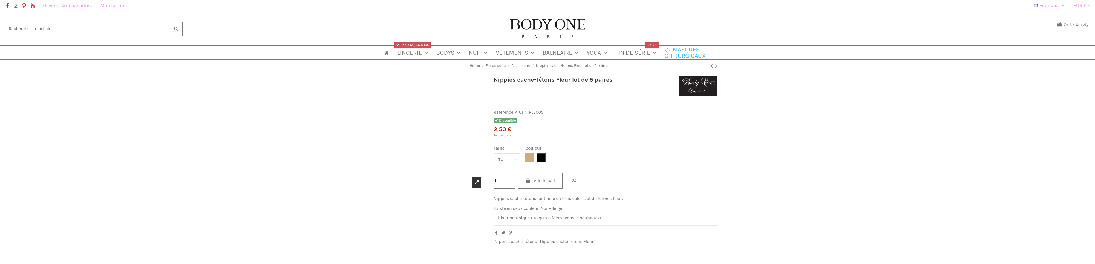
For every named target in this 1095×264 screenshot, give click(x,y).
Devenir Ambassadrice (68, 5)
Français (1050, 5)
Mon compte (114, 5)
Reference (503, 112)
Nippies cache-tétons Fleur (566, 241)
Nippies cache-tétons (516, 241)
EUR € (1082, 5)
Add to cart (540, 180)
